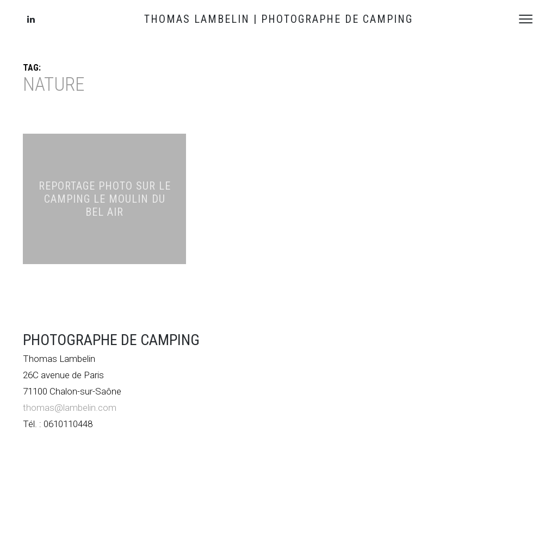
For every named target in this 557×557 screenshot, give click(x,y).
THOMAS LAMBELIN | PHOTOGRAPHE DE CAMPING (278, 19)
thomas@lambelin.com (69, 407)
